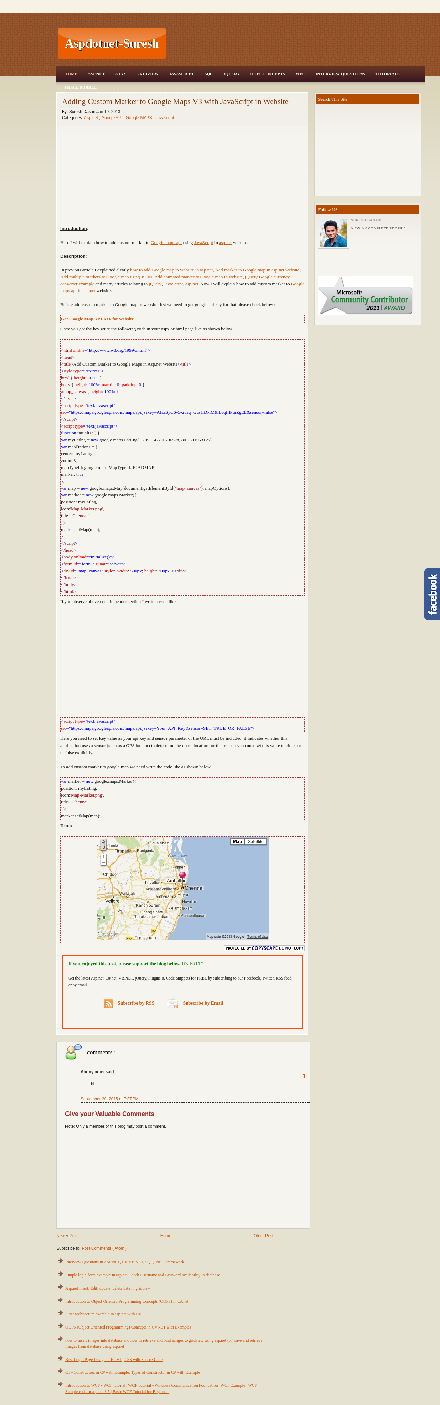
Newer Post (67, 1236)
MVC (300, 74)
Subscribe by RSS (129, 1004)
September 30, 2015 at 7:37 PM (109, 1100)
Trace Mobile (80, 87)
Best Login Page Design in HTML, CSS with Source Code (114, 1360)
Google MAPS (139, 117)
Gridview (147, 74)
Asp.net (91, 117)
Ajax (120, 74)
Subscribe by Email (195, 1004)
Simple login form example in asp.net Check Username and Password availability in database (142, 1276)
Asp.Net (96, 74)
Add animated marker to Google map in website (199, 276)
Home (70, 74)
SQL (209, 74)
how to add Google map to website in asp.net (171, 270)
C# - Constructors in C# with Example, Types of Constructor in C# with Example (132, 1373)
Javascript (165, 117)
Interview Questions (340, 74)
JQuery (231, 74)
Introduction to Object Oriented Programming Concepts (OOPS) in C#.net (126, 1302)
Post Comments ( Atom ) (104, 1249)
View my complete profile (378, 228)
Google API (113, 117)
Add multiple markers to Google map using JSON (106, 276)
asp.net (225, 242)
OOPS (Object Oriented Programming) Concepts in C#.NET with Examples (128, 1328)
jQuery (155, 283)
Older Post (263, 1236)
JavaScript (181, 74)
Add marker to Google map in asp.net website (257, 270)
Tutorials (387, 74)
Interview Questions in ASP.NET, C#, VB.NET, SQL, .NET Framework (124, 1263)
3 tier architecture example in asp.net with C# (103, 1315)
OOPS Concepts (267, 74)
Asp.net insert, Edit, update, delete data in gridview (107, 1289)
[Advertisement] (296, 43)
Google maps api (166, 242)
